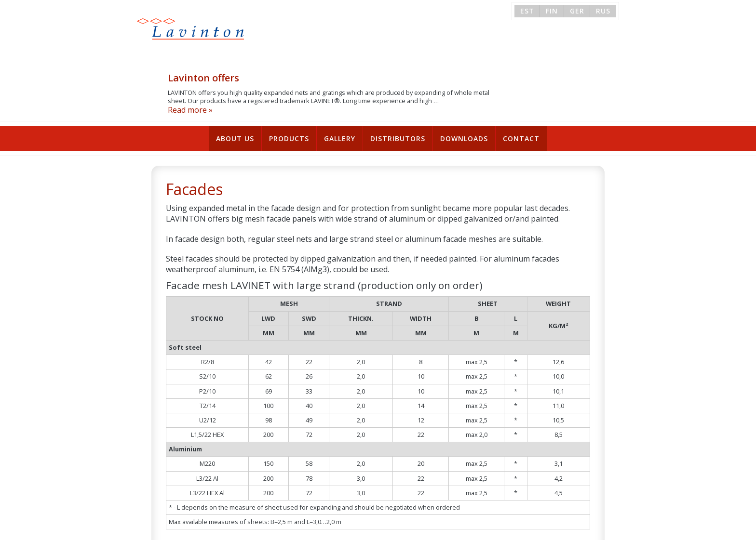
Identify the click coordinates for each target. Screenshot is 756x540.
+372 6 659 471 (434, 529)
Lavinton (183, 32)
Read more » (281, 48)
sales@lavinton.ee (501, 529)
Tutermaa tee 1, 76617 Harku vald (337, 529)
